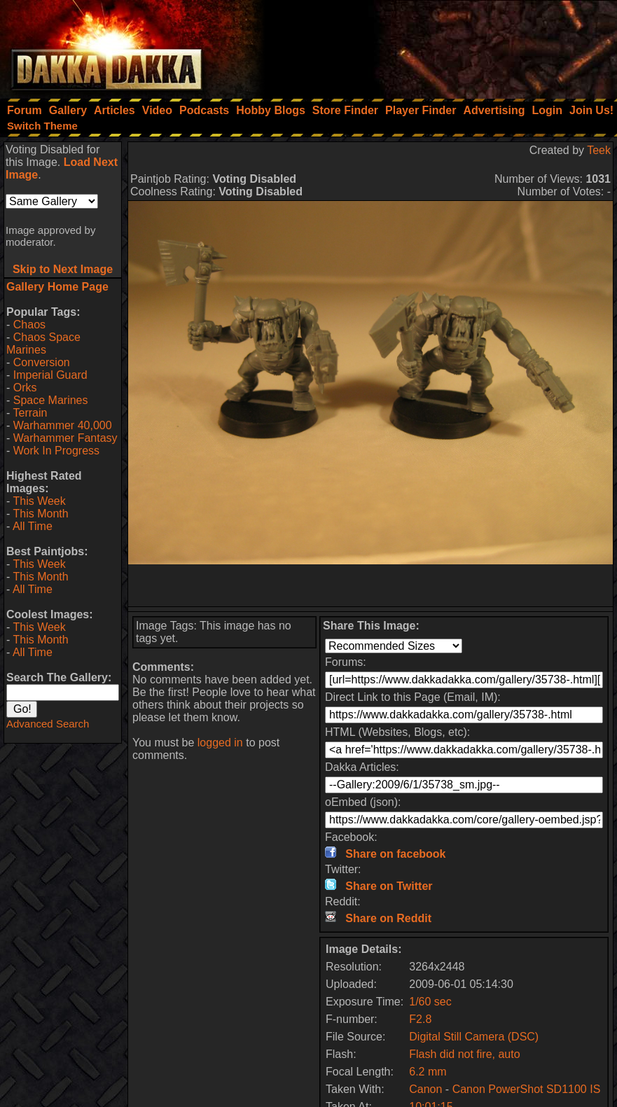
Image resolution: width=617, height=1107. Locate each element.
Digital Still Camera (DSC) (474, 1037)
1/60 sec (430, 1002)
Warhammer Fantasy (65, 438)
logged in (220, 743)
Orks (25, 388)
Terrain (30, 413)
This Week (39, 501)
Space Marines (50, 400)
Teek (599, 150)
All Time (33, 526)
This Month (40, 514)
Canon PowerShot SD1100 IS (526, 1089)
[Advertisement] (428, 46)
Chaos (29, 324)
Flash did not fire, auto (464, 1054)
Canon (425, 1089)
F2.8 (420, 1019)
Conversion (41, 362)
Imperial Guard (50, 375)
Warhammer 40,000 (62, 425)
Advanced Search (47, 724)
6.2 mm (427, 1072)
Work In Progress (56, 451)
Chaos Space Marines (43, 343)
